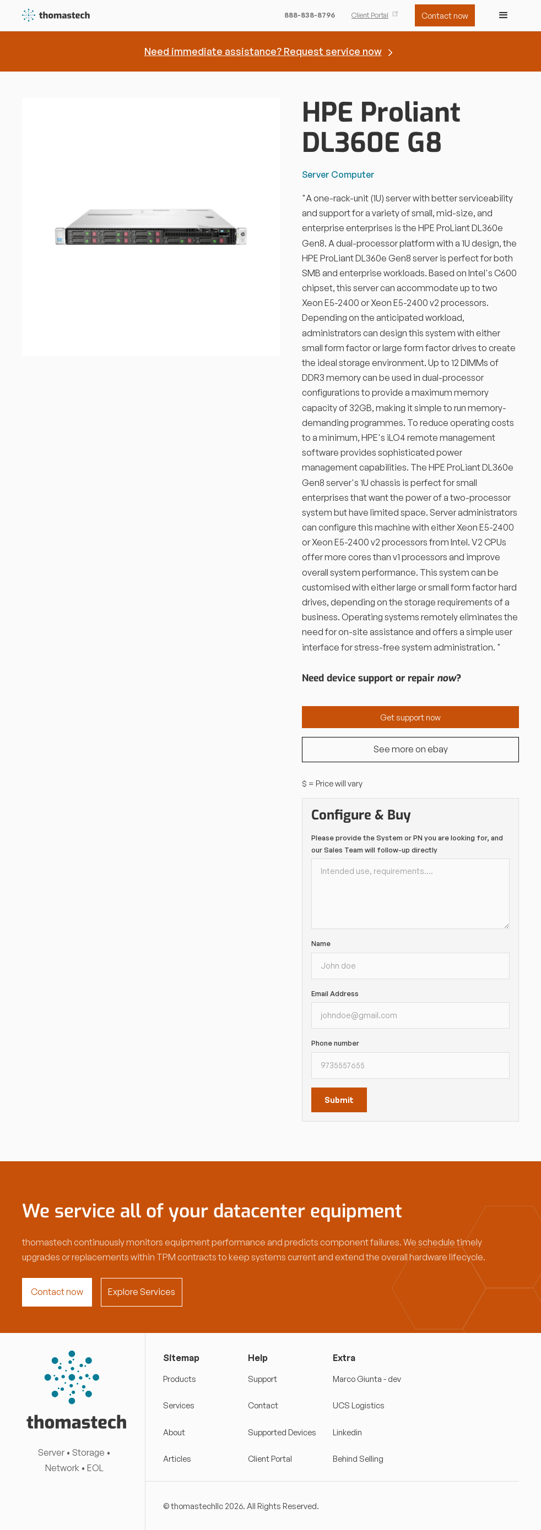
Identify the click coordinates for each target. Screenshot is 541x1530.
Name (321, 943)
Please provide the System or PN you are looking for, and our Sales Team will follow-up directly (407, 843)
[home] (56, 16)
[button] (503, 15)
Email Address (335, 993)
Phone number (335, 1043)
